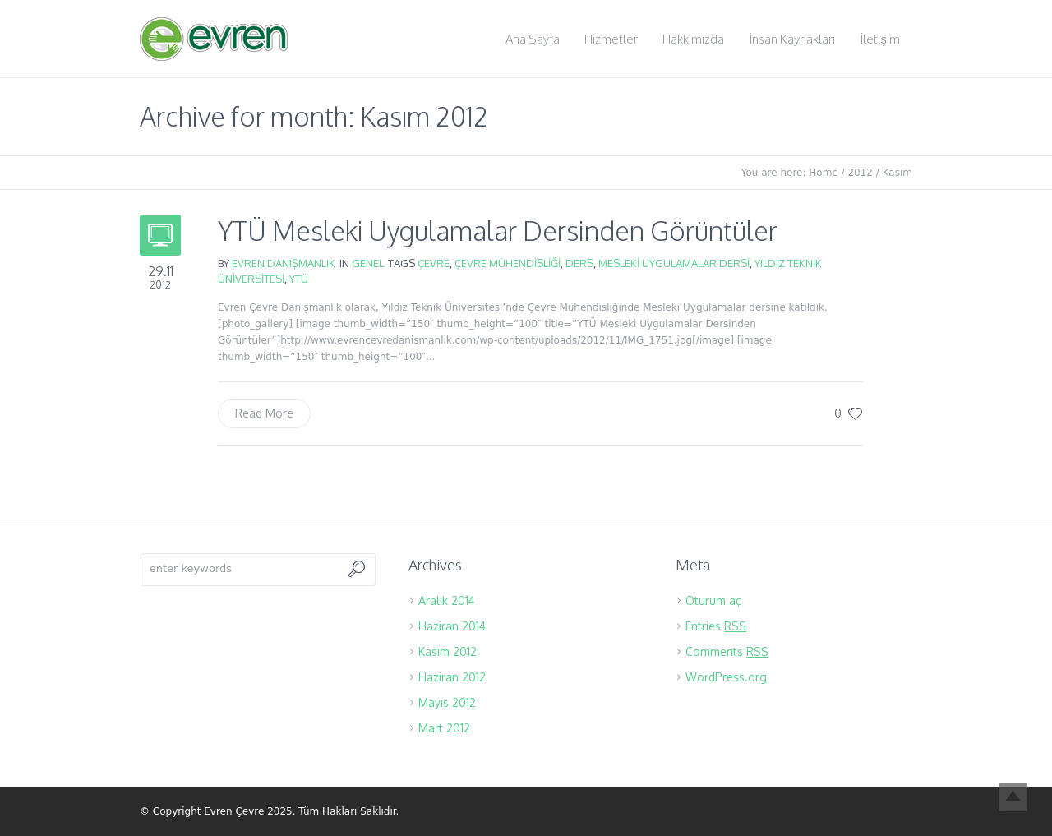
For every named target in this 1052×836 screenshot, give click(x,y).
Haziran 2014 (452, 626)
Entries (715, 626)
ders (579, 263)
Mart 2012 (444, 728)
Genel (368, 263)
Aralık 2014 (446, 600)
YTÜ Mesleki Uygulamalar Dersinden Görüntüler (497, 230)
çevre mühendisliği (507, 263)
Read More (264, 413)
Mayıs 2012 (447, 702)
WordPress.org (726, 677)
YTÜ (298, 278)
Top (1013, 797)
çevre (434, 263)
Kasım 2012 (447, 651)
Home (823, 172)
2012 (860, 172)
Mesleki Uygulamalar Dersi (674, 263)
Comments (726, 651)
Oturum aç (713, 600)
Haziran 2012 (452, 677)
